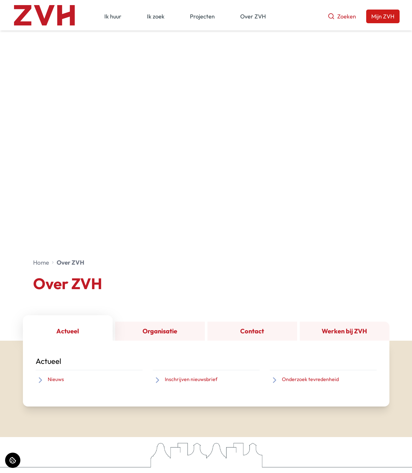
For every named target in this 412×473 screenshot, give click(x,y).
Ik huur (113, 16)
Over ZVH (253, 16)
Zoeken (342, 16)
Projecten (202, 16)
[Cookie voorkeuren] (12, 460)
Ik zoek (155, 16)
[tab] (68, 328)
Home (41, 262)
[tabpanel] (206, 374)
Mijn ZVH (383, 16)
